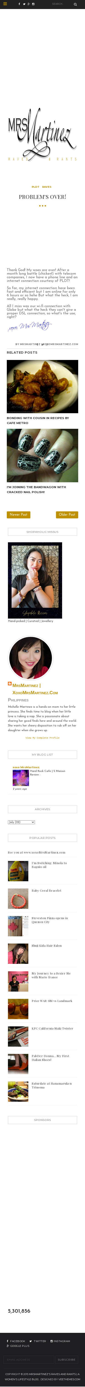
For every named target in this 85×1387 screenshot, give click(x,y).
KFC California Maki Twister (52, 1029)
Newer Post (18, 515)
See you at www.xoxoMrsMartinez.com (36, 853)
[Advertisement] (42, 51)
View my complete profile (43, 738)
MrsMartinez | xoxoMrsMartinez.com (35, 689)
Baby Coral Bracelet (46, 891)
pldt (35, 186)
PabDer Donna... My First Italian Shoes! (50, 1058)
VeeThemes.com (69, 1379)
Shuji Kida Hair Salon (47, 946)
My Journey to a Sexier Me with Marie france (51, 975)
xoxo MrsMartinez (26, 767)
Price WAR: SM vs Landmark (52, 1001)
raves (47, 186)
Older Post (67, 515)
